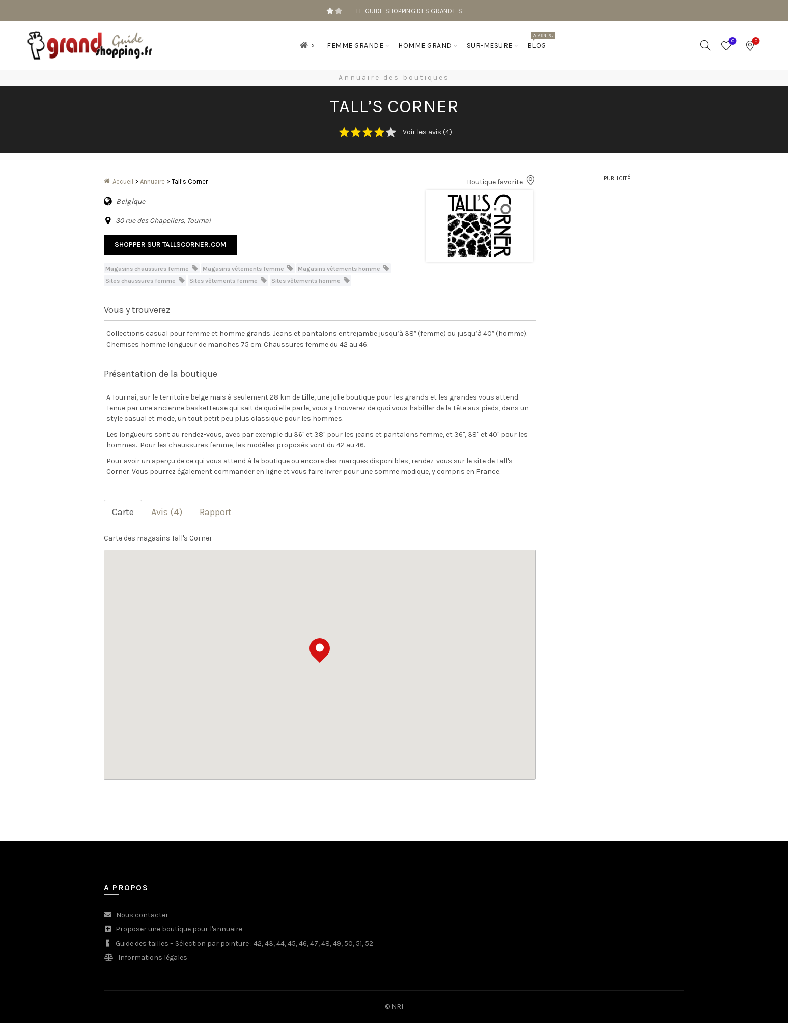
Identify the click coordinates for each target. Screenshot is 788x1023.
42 (258, 943)
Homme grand (425, 45)
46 (303, 943)
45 (292, 943)
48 (325, 943)
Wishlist (732, 41)
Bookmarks (755, 41)
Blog (540, 41)
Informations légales (152, 957)
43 (269, 943)
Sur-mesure (490, 45)
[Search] (705, 45)
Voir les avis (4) (427, 132)
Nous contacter (142, 915)
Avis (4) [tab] (166, 512)
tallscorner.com (194, 244)
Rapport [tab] (216, 512)
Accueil (122, 181)
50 (348, 943)
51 (359, 943)
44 (280, 943)
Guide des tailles (142, 943)
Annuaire (152, 181)
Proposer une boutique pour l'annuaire (179, 929)
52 (369, 943)
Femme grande (355, 45)
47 (314, 943)
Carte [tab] (123, 512)
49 (337, 943)
